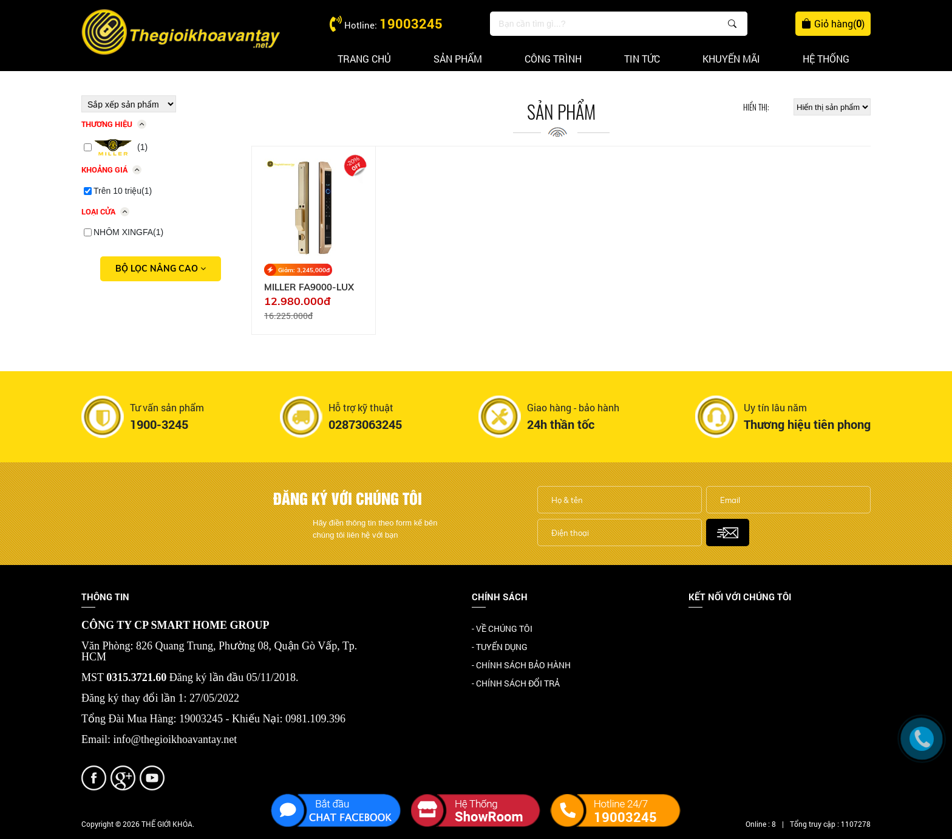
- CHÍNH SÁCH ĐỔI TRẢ (516, 683)
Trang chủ (364, 58)
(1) (120, 147)
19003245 (411, 23)
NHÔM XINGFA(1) (128, 232)
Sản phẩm (457, 58)
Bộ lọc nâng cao (160, 268)
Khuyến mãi (731, 58)
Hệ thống (826, 58)
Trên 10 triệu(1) (122, 191)
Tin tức (642, 58)
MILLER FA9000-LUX (309, 287)
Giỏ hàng (833, 23)
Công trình (553, 58)
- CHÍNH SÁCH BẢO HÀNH (521, 665)
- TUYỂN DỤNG (500, 646)
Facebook (707, 629)
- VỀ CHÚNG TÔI (502, 628)
